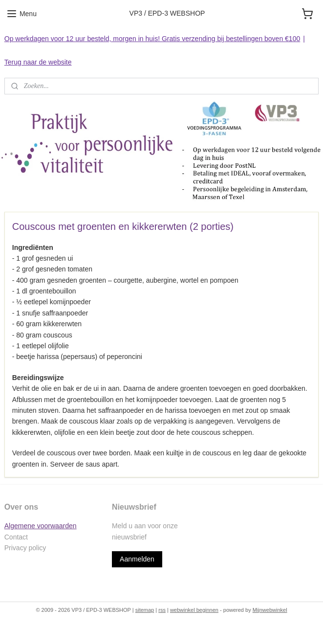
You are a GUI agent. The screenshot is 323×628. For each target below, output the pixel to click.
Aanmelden (137, 559)
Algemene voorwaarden (40, 526)
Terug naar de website (38, 62)
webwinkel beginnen (194, 610)
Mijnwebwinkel (270, 610)
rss (162, 610)
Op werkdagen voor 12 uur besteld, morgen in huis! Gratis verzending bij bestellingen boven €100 (152, 39)
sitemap (144, 610)
